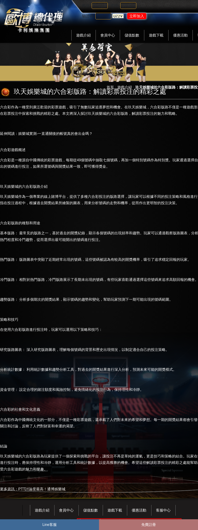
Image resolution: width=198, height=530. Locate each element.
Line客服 (49, 525)
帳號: (86, 6)
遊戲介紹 (83, 35)
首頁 (110, 87)
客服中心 (163, 510)
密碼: (115, 6)
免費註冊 (148, 525)
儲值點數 (132, 35)
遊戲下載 (156, 35)
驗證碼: (88, 16)
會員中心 (107, 35)
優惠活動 (180, 35)
